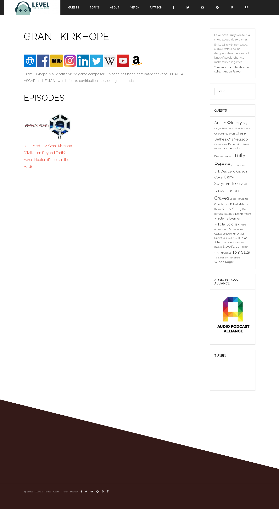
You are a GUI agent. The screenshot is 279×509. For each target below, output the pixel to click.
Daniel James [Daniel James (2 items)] (220, 144)
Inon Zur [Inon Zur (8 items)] (240, 183)
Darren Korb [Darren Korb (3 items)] (235, 144)
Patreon (156, 7)
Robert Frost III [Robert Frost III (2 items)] (233, 238)
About (115, 7)
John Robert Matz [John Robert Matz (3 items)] (234, 204)
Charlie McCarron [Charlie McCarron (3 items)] (224, 133)
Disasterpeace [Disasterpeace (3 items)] (222, 156)
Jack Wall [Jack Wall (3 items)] (220, 191)
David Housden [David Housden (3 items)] (232, 148)
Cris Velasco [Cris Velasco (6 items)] (237, 139)
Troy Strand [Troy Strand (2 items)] (235, 258)
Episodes (28, 491)
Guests (73, 7)
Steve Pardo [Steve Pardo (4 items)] (231, 246)
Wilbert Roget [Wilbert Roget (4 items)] (224, 262)
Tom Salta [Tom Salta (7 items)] (241, 252)
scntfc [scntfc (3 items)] (231, 242)
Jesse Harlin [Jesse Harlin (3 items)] (237, 198)
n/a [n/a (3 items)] (229, 229)
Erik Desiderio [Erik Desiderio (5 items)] (224, 171)
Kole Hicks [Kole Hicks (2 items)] (229, 214)
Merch (134, 7)
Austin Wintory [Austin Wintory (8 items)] (228, 122)
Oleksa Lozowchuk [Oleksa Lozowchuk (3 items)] (225, 233)
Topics (95, 7)
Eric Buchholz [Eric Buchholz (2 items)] (238, 165)
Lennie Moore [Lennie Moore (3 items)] (243, 213)
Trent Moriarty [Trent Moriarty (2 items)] (221, 258)
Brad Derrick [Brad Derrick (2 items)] (228, 128)
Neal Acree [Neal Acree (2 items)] (237, 229)
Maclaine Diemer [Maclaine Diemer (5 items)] (227, 218)
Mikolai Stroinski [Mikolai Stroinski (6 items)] (227, 224)
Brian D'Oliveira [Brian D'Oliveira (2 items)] (242, 128)
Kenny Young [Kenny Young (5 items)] (232, 209)
